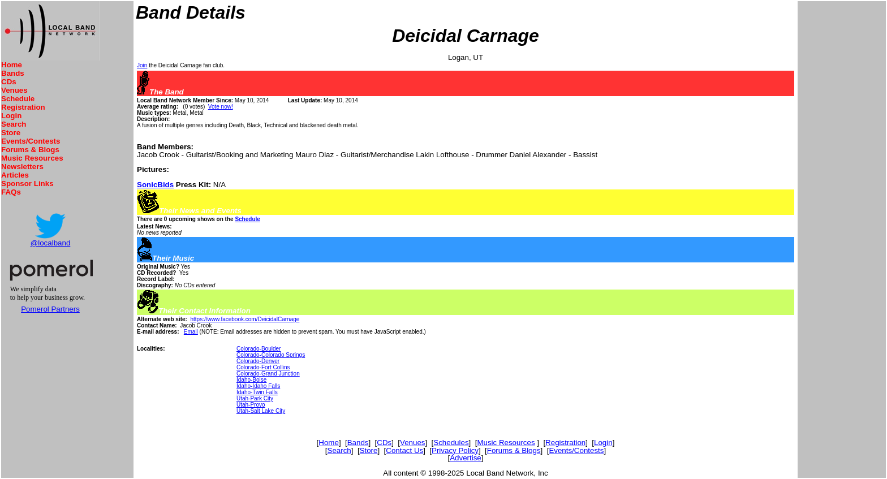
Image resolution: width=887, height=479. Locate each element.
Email (191, 332)
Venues (14, 90)
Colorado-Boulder (258, 349)
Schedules (450, 442)
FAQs (11, 192)
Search (13, 124)
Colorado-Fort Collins (263, 367)
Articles (15, 175)
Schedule (18, 98)
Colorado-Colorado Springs (270, 355)
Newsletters (22, 166)
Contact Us (404, 450)
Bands (12, 73)
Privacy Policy (455, 450)
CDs (8, 81)
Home (11, 65)
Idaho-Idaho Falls (258, 386)
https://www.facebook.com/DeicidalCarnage (244, 319)
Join (142, 65)
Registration (23, 107)
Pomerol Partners (50, 309)
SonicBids (155, 184)
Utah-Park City (254, 398)
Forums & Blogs (30, 149)
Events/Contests (30, 141)
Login (11, 115)
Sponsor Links (27, 183)
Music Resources (32, 158)
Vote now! (220, 106)
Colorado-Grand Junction (268, 373)
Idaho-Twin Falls (257, 392)
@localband (51, 243)
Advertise (465, 458)
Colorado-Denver (257, 361)
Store (10, 132)
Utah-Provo (250, 405)
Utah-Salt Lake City (260, 411)
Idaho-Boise (251, 380)
